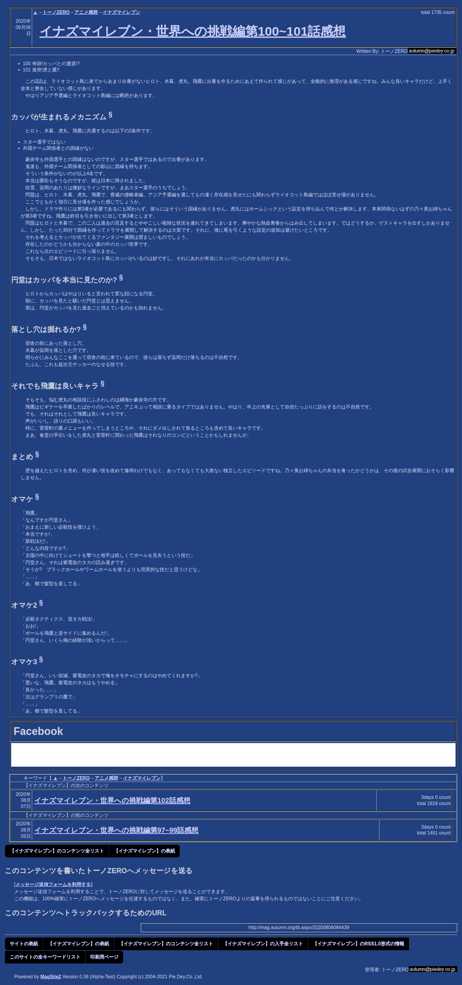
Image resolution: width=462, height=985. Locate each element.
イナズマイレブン (121, 12)
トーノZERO (56, 12)
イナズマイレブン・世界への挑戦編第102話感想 (112, 800)
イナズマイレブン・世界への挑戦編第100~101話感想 (192, 31)
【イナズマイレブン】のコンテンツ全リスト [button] (57, 850)
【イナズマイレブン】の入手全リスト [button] (263, 943)
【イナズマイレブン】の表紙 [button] (144, 850)
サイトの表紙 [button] (24, 943)
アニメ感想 (86, 12)
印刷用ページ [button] (104, 956)
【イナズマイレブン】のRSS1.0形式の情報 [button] (358, 943)
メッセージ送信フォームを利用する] (53, 884)
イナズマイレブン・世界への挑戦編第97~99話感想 (116, 830)
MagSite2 (50, 976)
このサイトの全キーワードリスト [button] (45, 956)
